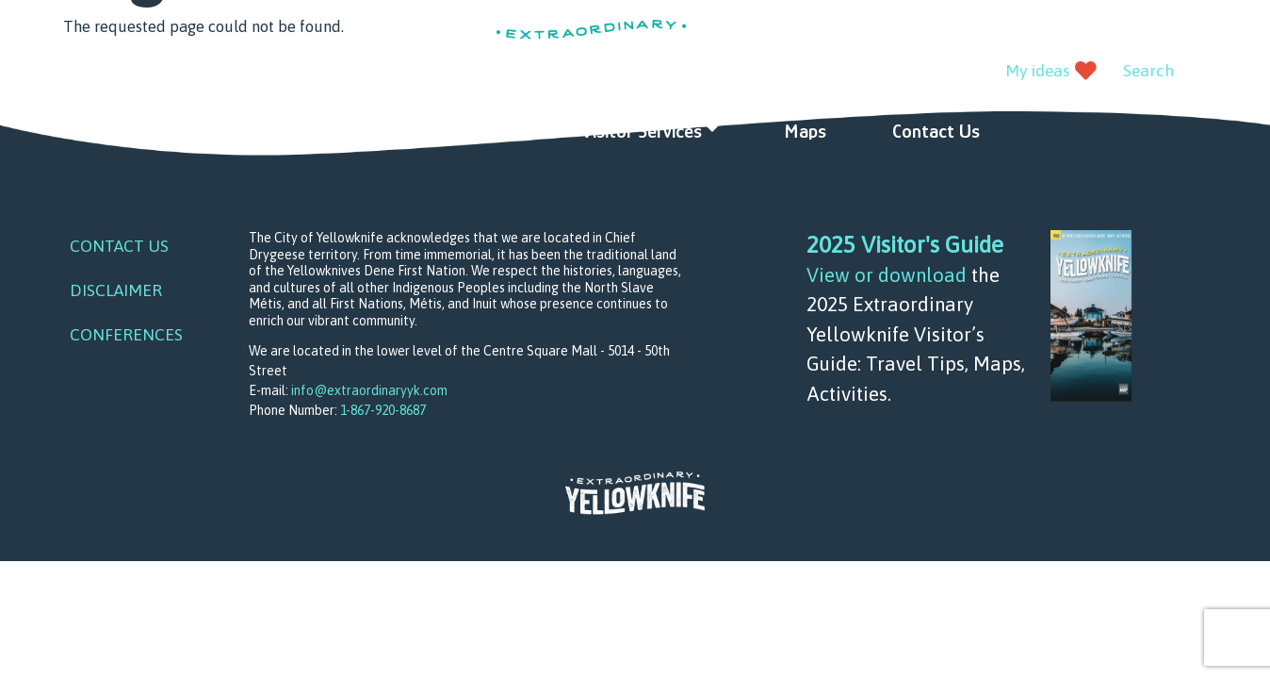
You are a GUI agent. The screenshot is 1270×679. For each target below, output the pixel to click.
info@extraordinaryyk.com (369, 390)
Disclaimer (116, 290)
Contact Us (936, 131)
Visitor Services (641, 131)
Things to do (340, 131)
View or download (886, 274)
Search (1148, 70)
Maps (805, 131)
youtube (124, 72)
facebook (80, 72)
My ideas (1037, 70)
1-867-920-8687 (383, 410)
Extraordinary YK (591, 52)
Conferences (126, 334)
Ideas (493, 131)
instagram (165, 72)
